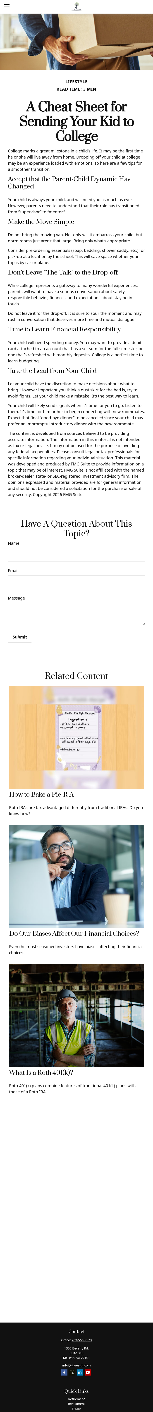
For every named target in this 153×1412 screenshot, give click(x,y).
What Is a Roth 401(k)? (41, 1073)
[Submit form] (20, 637)
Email (13, 570)
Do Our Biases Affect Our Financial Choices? (74, 934)
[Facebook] (64, 1372)
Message (16, 598)
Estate (76, 1409)
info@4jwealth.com (76, 1365)
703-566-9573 (82, 1340)
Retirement (76, 1399)
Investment (76, 1404)
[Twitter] (72, 1372)
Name (13, 543)
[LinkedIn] (80, 1372)
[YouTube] (88, 1372)
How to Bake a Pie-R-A (41, 794)
